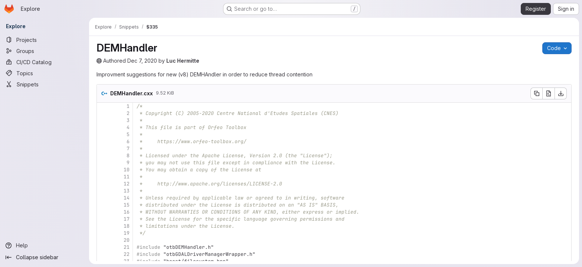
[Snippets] (44, 84)
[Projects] (44, 39)
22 (127, 254)
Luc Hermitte (182, 60)
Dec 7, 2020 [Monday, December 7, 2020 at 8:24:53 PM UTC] (142, 60)
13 (127, 191)
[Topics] (44, 73)
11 (127, 177)
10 (127, 170)
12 (127, 184)
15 (127, 205)
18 (127, 226)
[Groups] (44, 51)
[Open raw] (549, 93)
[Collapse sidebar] (44, 257)
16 (127, 212)
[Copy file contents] (536, 93)
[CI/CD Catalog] (44, 62)
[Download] (561, 93)
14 (127, 198)
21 (127, 247)
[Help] (44, 245)
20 (127, 240)
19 (127, 233)
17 (127, 219)
